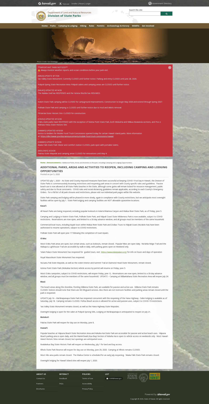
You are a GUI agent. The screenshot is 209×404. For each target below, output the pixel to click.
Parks (53, 26)
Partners (39, 383)
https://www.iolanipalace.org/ (114, 252)
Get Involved (148, 26)
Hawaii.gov (47, 4)
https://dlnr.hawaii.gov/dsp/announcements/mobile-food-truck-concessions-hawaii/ (77, 136)
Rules (91, 26)
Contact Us (40, 378)
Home (45, 26)
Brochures (40, 389)
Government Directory (162, 3)
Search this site (135, 10)
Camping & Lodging (67, 26)
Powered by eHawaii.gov (157, 395)
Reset (81, 3)
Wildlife (135, 26)
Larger (88, 3)
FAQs (61, 383)
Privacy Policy (87, 389)
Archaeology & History (118, 26)
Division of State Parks (64, 15)
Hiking (83, 26)
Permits (100, 26)
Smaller (74, 3)
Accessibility (87, 383)
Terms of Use (87, 378)
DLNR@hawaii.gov (115, 378)
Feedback (63, 378)
